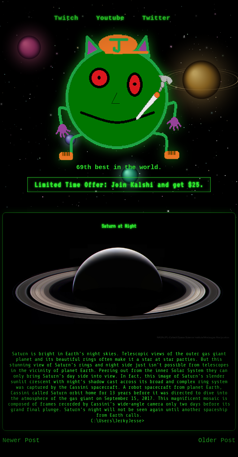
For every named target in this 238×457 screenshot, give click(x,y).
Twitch (66, 18)
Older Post (217, 440)
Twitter (156, 18)
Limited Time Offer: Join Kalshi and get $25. (119, 185)
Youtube (110, 18)
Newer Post (21, 440)
